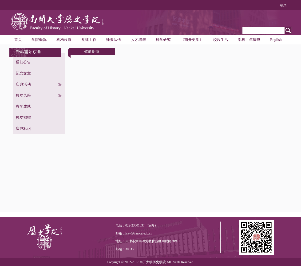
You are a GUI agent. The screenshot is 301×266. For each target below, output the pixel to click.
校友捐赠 (23, 117)
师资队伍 (113, 40)
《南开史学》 (192, 40)
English (276, 40)
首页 (18, 40)
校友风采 (23, 95)
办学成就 (23, 106)
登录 (283, 5)
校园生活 (220, 40)
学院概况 (39, 40)
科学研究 (163, 40)
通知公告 (23, 62)
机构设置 (63, 40)
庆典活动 (23, 84)
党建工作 (88, 40)
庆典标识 (23, 129)
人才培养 (138, 40)
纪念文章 (23, 73)
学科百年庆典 (249, 40)
